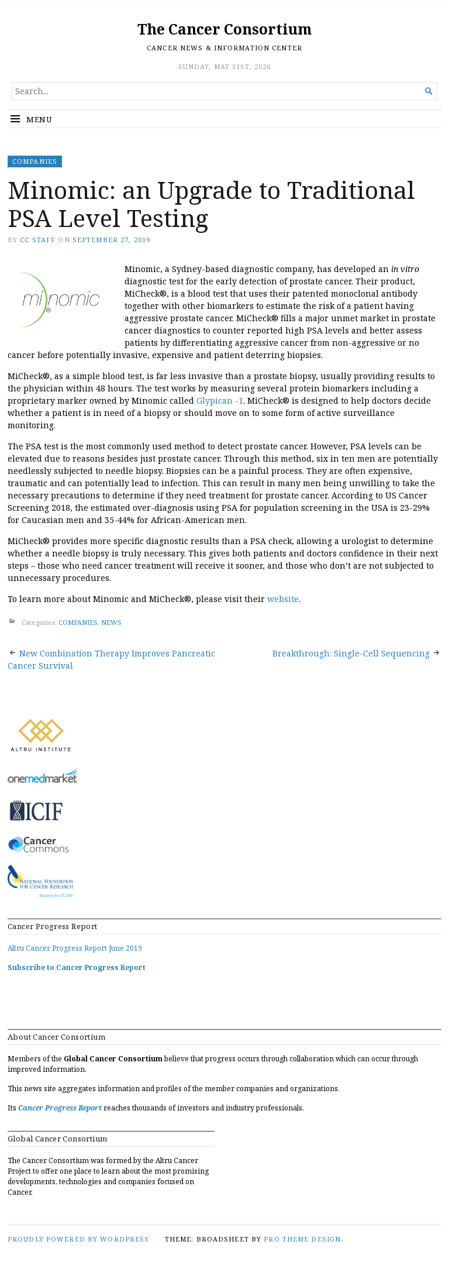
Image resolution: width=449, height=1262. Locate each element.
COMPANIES (34, 161)
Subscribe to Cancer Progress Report (77, 967)
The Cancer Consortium (224, 29)
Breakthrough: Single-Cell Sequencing (351, 653)
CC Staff (38, 239)
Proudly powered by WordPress (78, 1239)
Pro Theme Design (302, 1239)
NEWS (111, 622)
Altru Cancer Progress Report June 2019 (75, 948)
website (283, 598)
